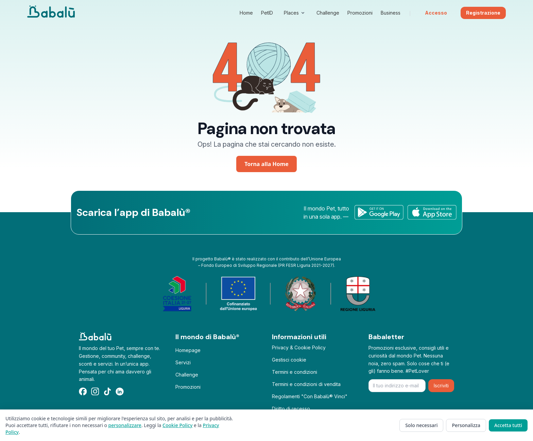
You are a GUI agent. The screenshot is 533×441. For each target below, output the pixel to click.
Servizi (183, 362)
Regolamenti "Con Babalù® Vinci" (309, 396)
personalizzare (124, 425)
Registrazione (483, 13)
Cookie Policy (177, 425)
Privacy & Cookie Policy (299, 347)
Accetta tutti (508, 425)
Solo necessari (421, 425)
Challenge (186, 375)
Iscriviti (441, 385)
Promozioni (188, 387)
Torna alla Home (266, 164)
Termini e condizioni (294, 372)
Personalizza (466, 425)
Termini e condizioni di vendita (306, 384)
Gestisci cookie (289, 360)
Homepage (188, 350)
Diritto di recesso (291, 408)
